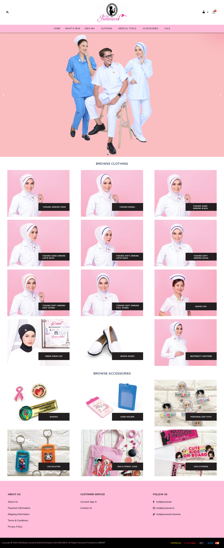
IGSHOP (101, 542)
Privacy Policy (15, 526)
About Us (13, 501)
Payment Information (19, 508)
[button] (107, 154)
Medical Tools (127, 28)
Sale (167, 28)
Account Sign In (88, 501)
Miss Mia (90, 28)
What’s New (72, 28)
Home (57, 28)
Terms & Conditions (18, 520)
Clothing (106, 28)
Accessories (150, 28)
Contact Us (86, 508)
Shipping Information (19, 514)
